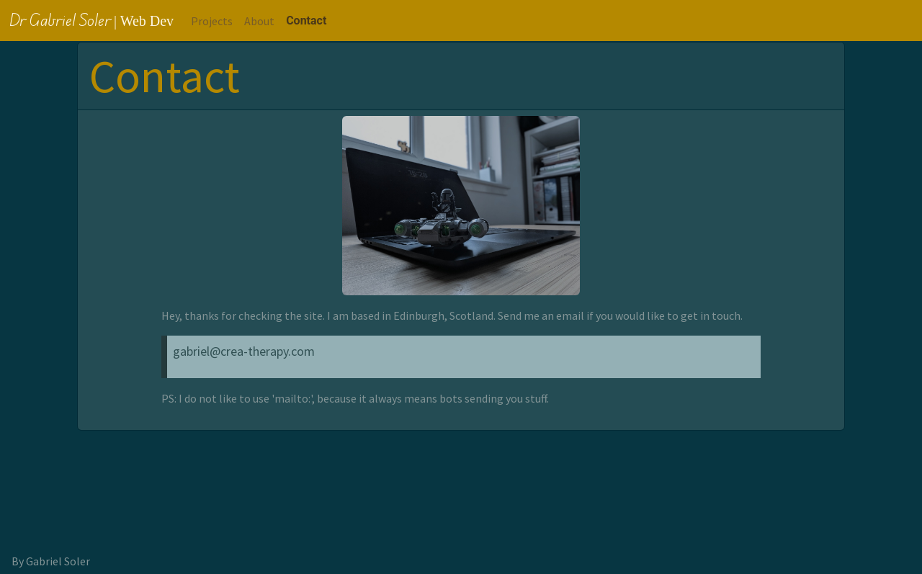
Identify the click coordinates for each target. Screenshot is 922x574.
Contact (306, 20)
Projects (212, 21)
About (259, 21)
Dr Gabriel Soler (91, 19)
